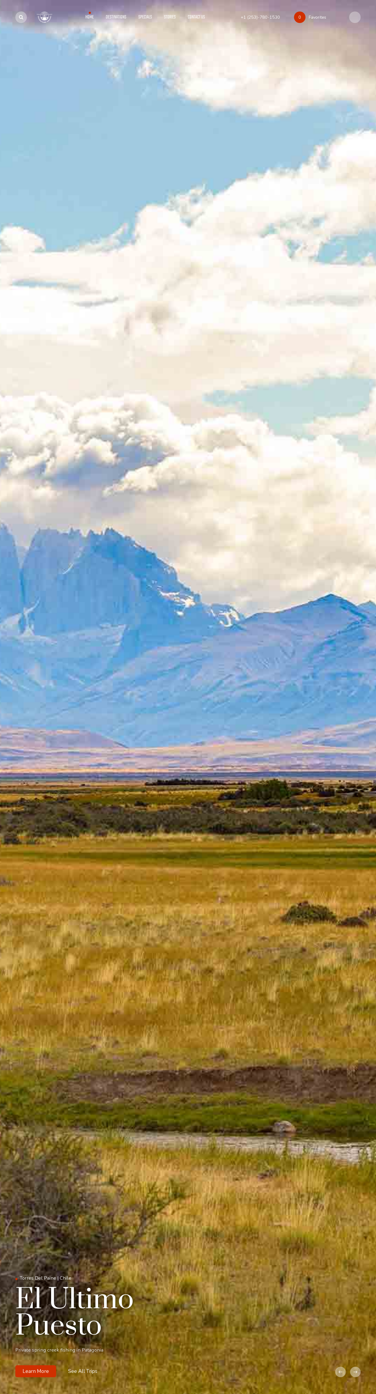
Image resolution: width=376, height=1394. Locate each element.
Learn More (36, 1371)
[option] (188, 697)
